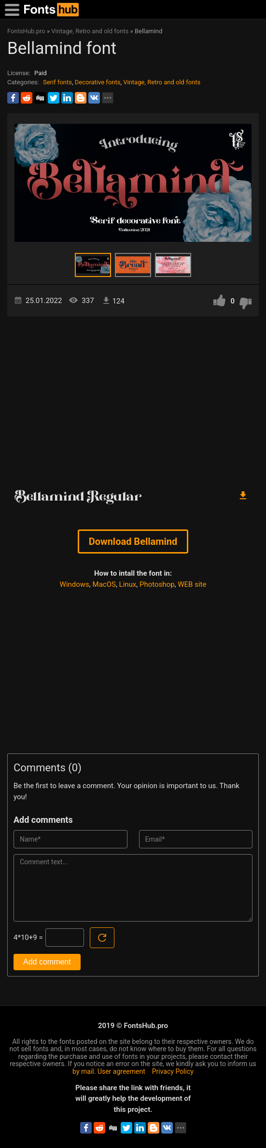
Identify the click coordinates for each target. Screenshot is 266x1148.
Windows (74, 584)
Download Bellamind (133, 541)
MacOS (104, 584)
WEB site (192, 584)
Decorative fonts (98, 82)
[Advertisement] (133, 398)
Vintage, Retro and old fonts (161, 82)
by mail (83, 1071)
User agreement (121, 1071)
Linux (128, 584)
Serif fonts (57, 82)
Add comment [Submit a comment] (47, 962)
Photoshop (157, 584)
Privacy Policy (173, 1071)
